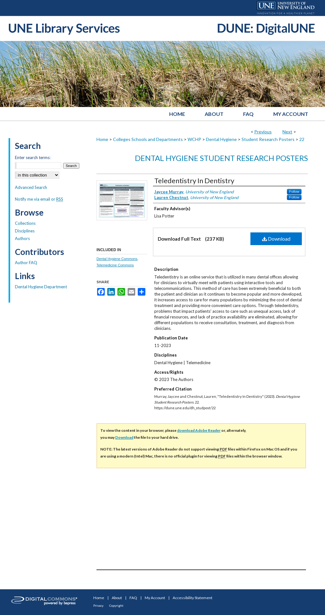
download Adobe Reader (199, 430)
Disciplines (25, 230)
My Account (155, 597)
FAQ (133, 597)
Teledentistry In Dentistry (194, 180)
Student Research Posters (268, 139)
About (117, 597)
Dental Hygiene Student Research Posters (221, 158)
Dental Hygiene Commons (116, 259)
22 (301, 139)
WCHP (194, 139)
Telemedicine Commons (115, 265)
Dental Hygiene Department (41, 286)
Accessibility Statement (192, 597)
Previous (263, 131)
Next (287, 131)
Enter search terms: (32, 157)
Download (276, 239)
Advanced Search (31, 187)
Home (102, 139)
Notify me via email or (39, 199)
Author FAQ (26, 262)
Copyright (116, 605)
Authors (22, 238)
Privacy (98, 605)
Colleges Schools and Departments (148, 139)
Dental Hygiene (221, 139)
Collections (25, 223)
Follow (294, 191)
